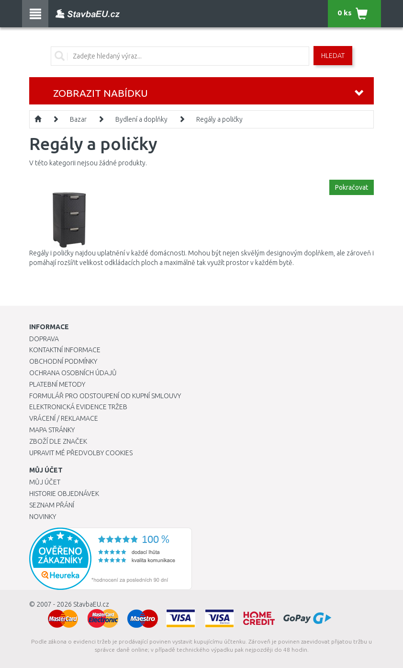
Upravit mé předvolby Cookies (81, 453)
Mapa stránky (52, 430)
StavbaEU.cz (91, 604)
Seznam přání (51, 505)
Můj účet (44, 482)
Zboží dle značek (58, 441)
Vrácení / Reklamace (63, 418)
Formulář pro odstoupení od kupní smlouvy (105, 396)
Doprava (44, 339)
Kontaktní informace (65, 350)
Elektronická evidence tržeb (78, 407)
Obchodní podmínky (63, 361)
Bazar (78, 119)
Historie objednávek (64, 493)
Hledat (333, 55)
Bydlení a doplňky (141, 119)
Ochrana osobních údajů (73, 373)
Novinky (42, 516)
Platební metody (57, 384)
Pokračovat (351, 187)
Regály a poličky (219, 119)
